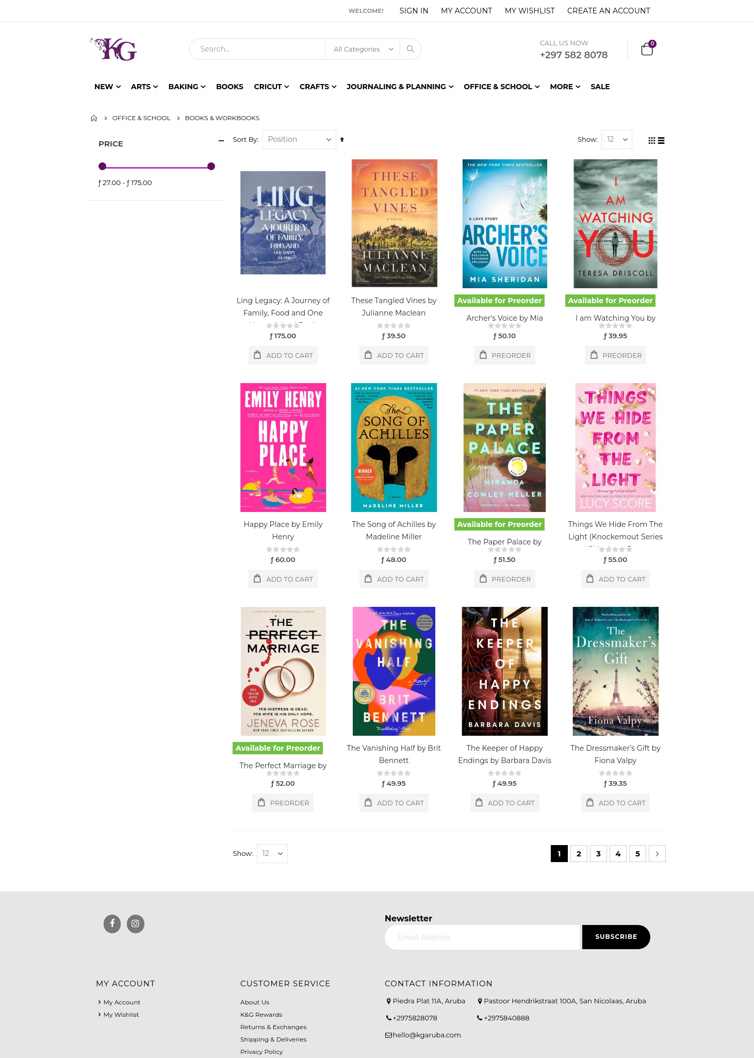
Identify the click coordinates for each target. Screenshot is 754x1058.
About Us (254, 1002)
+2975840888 (506, 1018)
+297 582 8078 (574, 55)
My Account (467, 10)
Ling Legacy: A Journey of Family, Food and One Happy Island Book (285, 313)
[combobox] (305, 49)
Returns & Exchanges (273, 1027)
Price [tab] (162, 141)
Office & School (141, 118)
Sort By (247, 139)
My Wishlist (530, 10)
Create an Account (608, 10)
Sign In (414, 10)
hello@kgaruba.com (427, 1035)
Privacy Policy (261, 1051)
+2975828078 (415, 1018)
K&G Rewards (261, 1014)
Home (94, 118)
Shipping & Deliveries (273, 1039)
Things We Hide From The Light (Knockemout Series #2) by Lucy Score (615, 537)
